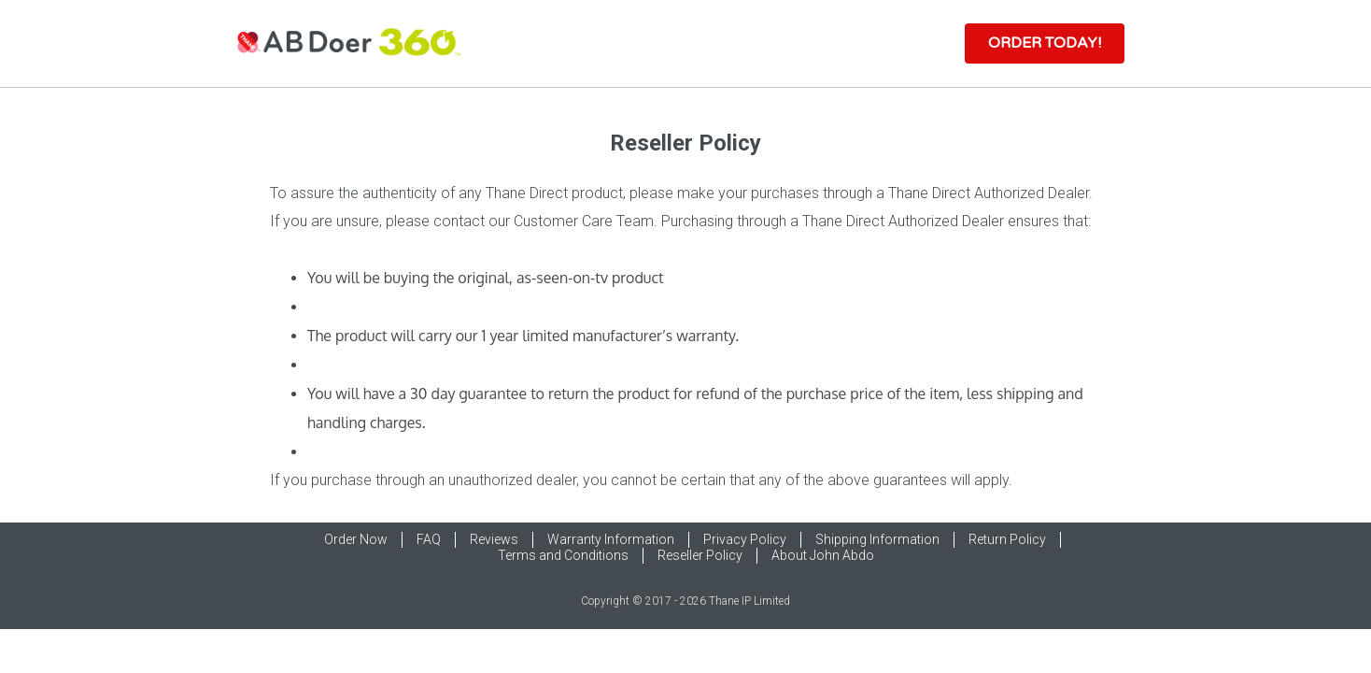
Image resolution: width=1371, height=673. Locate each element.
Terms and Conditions (563, 555)
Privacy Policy (744, 539)
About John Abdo (822, 555)
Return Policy (1007, 539)
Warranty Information (610, 539)
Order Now (356, 539)
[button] (1044, 43)
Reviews (494, 539)
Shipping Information (877, 539)
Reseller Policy (699, 555)
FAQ (429, 539)
